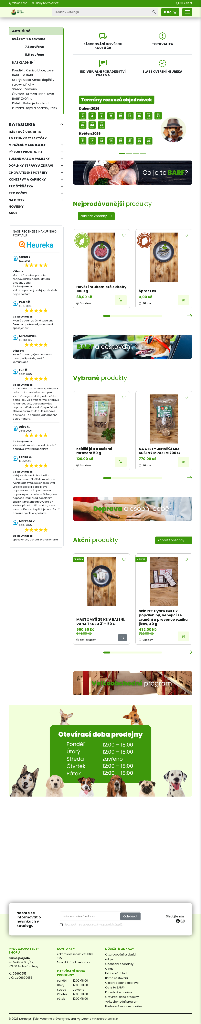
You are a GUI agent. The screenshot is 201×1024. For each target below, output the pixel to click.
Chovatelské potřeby (28, 172)
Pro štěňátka (21, 186)
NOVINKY (16, 206)
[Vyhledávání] (101, 12)
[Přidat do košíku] (121, 300)
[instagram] (183, 921)
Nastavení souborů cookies (123, 1006)
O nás (109, 969)
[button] (170, 12)
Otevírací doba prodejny (122, 997)
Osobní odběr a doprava (122, 983)
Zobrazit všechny (96, 216)
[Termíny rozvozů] (122, 153)
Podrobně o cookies (118, 992)
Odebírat (130, 916)
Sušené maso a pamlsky (29, 158)
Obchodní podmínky (119, 964)
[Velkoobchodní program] (132, 683)
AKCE (13, 213)
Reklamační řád (116, 973)
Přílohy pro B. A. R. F (26, 152)
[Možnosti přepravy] (129, 153)
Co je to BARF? (115, 987)
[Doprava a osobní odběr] (132, 509)
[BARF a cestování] (132, 347)
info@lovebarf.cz (78, 962)
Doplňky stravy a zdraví (31, 165)
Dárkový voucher (25, 132)
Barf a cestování (116, 978)
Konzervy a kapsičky (27, 179)
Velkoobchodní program (121, 1002)
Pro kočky (18, 193)
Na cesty (17, 200)
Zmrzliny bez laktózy (28, 138)
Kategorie (22, 124)
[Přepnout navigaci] (187, 12)
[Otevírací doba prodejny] (100, 751)
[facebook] (178, 921)
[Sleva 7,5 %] (143, 153)
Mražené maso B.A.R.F (27, 145)
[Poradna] (136, 153)
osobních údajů (111, 924)
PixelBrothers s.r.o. (106, 1019)
